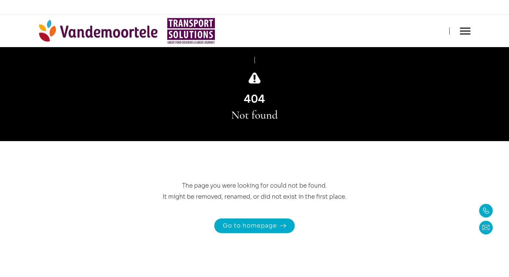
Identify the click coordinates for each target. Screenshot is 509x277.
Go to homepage (250, 225)
